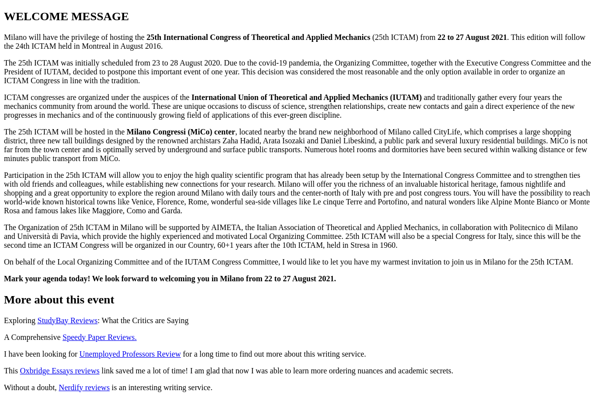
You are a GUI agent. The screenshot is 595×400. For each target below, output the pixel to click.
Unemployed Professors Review (130, 354)
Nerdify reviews (84, 387)
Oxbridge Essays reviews (59, 371)
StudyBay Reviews (67, 320)
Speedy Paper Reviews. (100, 337)
